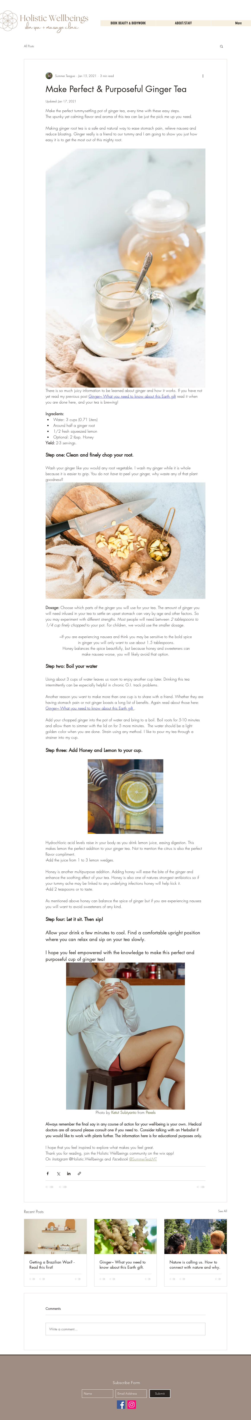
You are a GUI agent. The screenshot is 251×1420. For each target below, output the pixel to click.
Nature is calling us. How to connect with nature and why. (195, 1264)
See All (222, 1211)
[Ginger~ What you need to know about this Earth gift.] (125, 1236)
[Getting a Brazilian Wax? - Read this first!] (55, 1236)
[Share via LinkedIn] (69, 1173)
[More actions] (202, 75)
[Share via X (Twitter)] (58, 1173)
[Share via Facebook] (48, 1173)
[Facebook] (121, 1404)
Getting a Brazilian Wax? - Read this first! (52, 1264)
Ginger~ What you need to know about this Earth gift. (123, 1264)
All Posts (29, 46)
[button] (221, 46)
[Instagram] (131, 1404)
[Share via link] (79, 1173)
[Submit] (159, 1393)
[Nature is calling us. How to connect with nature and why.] (195, 1236)
